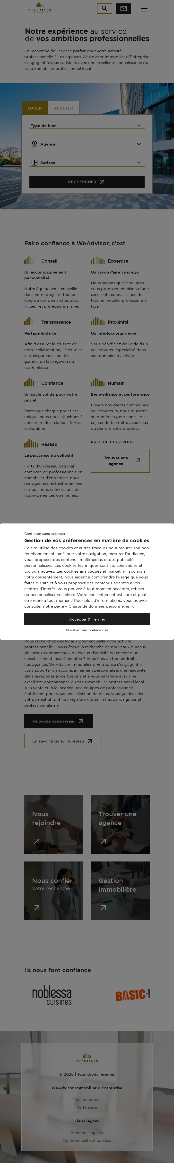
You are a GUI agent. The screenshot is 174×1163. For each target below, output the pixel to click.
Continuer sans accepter (45, 533)
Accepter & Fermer (87, 619)
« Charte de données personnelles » (99, 606)
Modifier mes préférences (87, 630)
